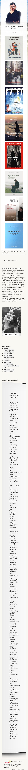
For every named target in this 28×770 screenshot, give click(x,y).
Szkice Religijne (8, 355)
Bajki (5, 367)
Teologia (6, 348)
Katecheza (6, 359)
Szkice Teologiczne (9, 352)
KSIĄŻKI (15, 251)
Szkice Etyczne (8, 353)
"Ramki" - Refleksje (9, 350)
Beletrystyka (7, 360)
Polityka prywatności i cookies (18, 769)
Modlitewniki (7, 362)
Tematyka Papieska (9, 369)
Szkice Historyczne (9, 357)
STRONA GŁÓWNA (7, 251)
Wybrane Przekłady (9, 371)
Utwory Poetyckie (8, 364)
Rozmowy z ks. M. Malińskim (11, 366)
